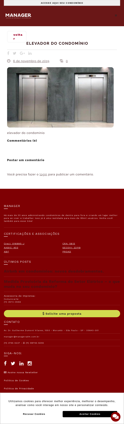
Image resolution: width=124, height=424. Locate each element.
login (43, 174)
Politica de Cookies (16, 380)
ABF (6, 251)
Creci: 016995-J (14, 243)
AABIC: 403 (11, 247)
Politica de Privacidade (19, 388)
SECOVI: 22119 (71, 247)
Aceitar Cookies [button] (89, 414)
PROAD (66, 251)
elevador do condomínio (57, 43)
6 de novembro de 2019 (31, 61)
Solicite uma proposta (62, 313)
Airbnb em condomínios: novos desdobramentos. (54, 271)
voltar (17, 36)
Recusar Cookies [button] (34, 414)
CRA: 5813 (68, 243)
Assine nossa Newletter (21, 372)
